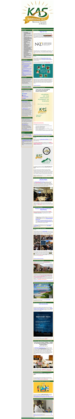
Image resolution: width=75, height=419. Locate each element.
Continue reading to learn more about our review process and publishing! (43, 134)
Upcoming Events (26, 51)
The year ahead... (26, 32)
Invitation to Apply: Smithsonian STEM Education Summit (28, 47)
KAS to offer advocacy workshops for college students (28, 37)
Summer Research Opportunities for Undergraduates (28, 50)
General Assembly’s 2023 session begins (27, 41)
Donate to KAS (26, 52)
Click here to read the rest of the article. (38, 258)
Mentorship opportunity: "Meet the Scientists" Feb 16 (28, 39)
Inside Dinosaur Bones (25, 66)
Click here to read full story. (37, 85)
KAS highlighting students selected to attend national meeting (27, 34)
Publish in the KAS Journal (27, 57)
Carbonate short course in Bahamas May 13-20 (27, 44)
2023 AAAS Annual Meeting (27, 48)
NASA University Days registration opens (27, 46)
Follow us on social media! (27, 53)
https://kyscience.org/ (24, 124)
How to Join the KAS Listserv (27, 54)
